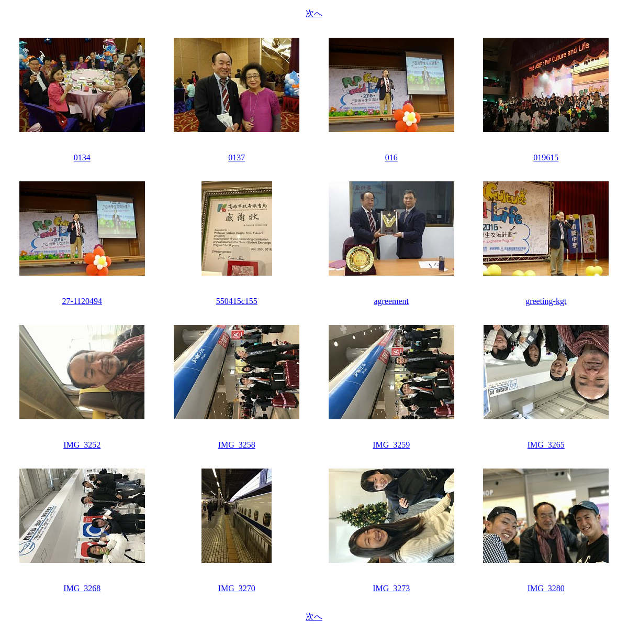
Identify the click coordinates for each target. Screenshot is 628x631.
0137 (236, 157)
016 (391, 157)
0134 (82, 157)
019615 (545, 157)
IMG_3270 (236, 588)
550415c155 (236, 301)
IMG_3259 (391, 444)
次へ (314, 13)
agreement (391, 301)
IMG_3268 (81, 588)
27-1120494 (82, 301)
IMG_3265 (546, 444)
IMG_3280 (546, 588)
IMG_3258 (236, 444)
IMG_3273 (391, 588)
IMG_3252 (81, 444)
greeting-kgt (545, 301)
